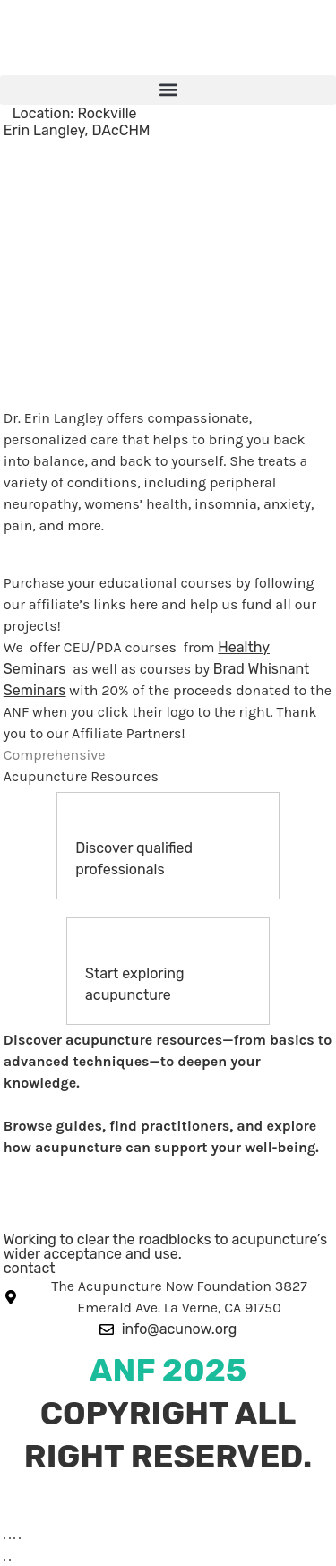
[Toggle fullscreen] (10, 1538)
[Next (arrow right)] (10, 1560)
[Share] (14, 1538)
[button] (168, 90)
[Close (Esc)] (20, 1538)
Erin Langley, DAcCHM (77, 130)
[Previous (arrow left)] (4, 1560)
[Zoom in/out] (4, 1538)
